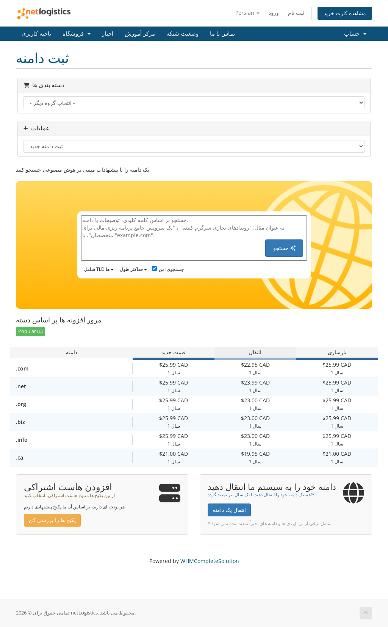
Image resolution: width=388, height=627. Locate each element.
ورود (274, 12)
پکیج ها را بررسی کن (52, 520)
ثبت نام (296, 12)
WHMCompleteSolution (209, 560)
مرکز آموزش (140, 33)
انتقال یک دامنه (229, 509)
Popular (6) (30, 331)
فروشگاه (77, 33)
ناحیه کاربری (36, 33)
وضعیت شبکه (182, 33)
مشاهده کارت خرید (345, 13)
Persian (247, 12)
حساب (355, 33)
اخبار (107, 33)
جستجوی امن (168, 269)
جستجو (284, 248)
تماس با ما (222, 33)
